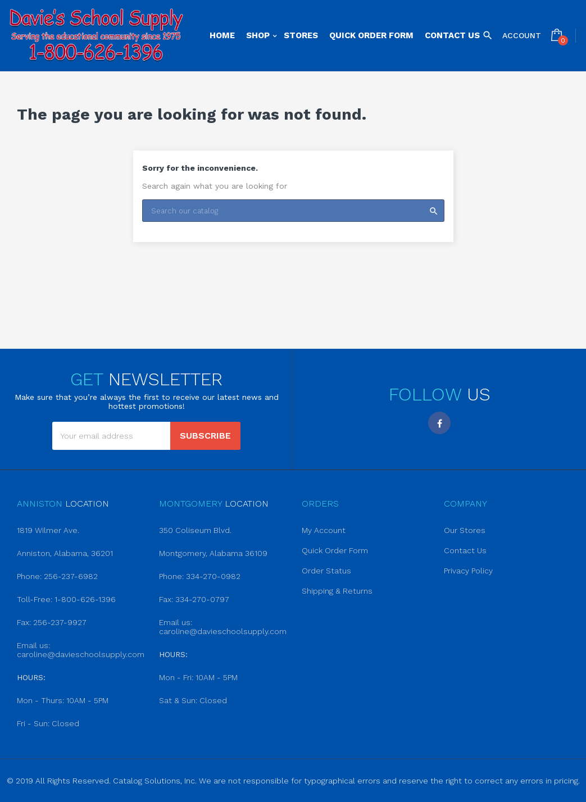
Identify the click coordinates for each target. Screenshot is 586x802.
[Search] (293, 210)
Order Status (326, 570)
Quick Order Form (335, 550)
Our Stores (464, 530)
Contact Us (465, 550)
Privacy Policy (468, 570)
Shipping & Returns (337, 590)
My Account (324, 530)
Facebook (439, 423)
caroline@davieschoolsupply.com (80, 654)
